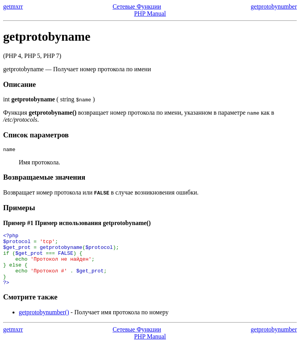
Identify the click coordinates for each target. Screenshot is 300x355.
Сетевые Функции (136, 6)
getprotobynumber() (44, 324)
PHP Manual (150, 13)
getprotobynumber (274, 6)
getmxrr (13, 6)
